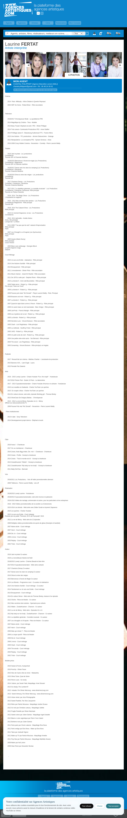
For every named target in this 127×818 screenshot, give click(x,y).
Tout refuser (86, 806)
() (45, 84)
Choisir (99, 806)
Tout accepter (113, 806)
